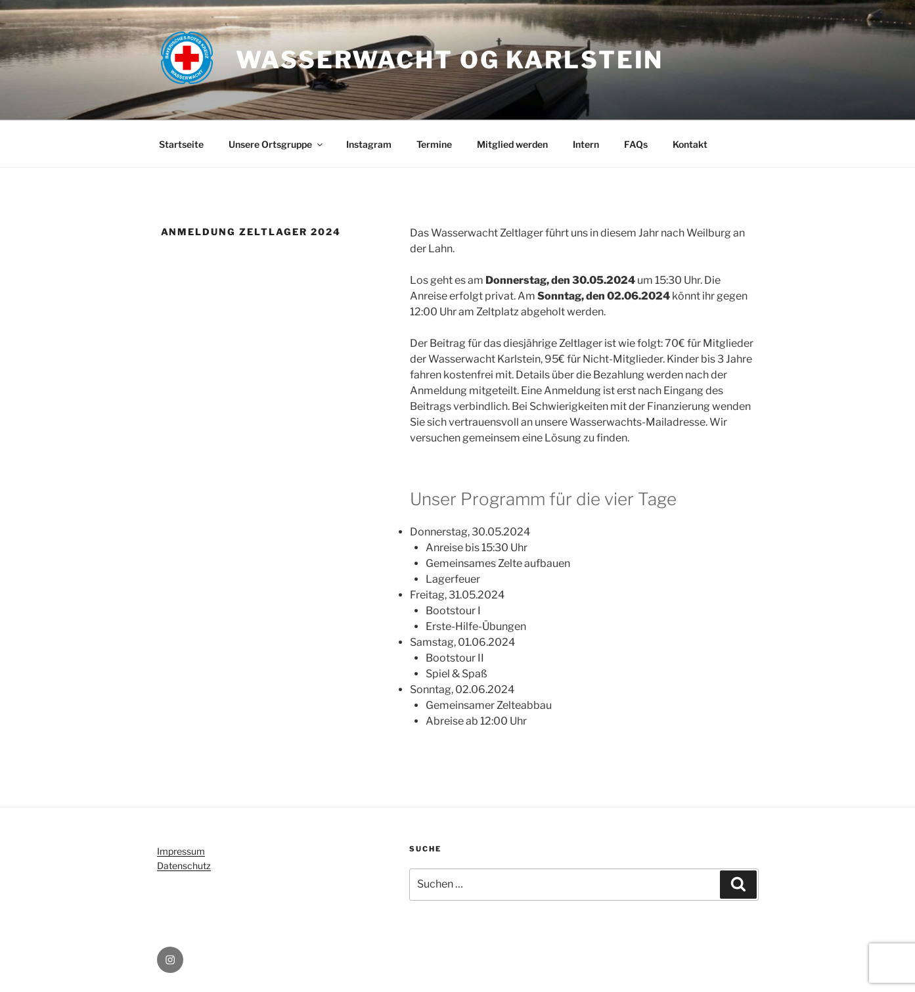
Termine (434, 144)
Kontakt (690, 144)
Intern (586, 144)
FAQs (636, 144)
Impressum (181, 851)
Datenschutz (184, 865)
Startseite (181, 144)
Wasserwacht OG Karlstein (449, 59)
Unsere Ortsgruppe (276, 144)
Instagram (368, 144)
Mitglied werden (512, 144)
